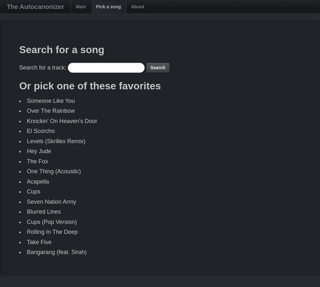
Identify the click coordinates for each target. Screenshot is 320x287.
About (137, 6)
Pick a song (108, 6)
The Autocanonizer (35, 6)
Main (81, 6)
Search (157, 67)
